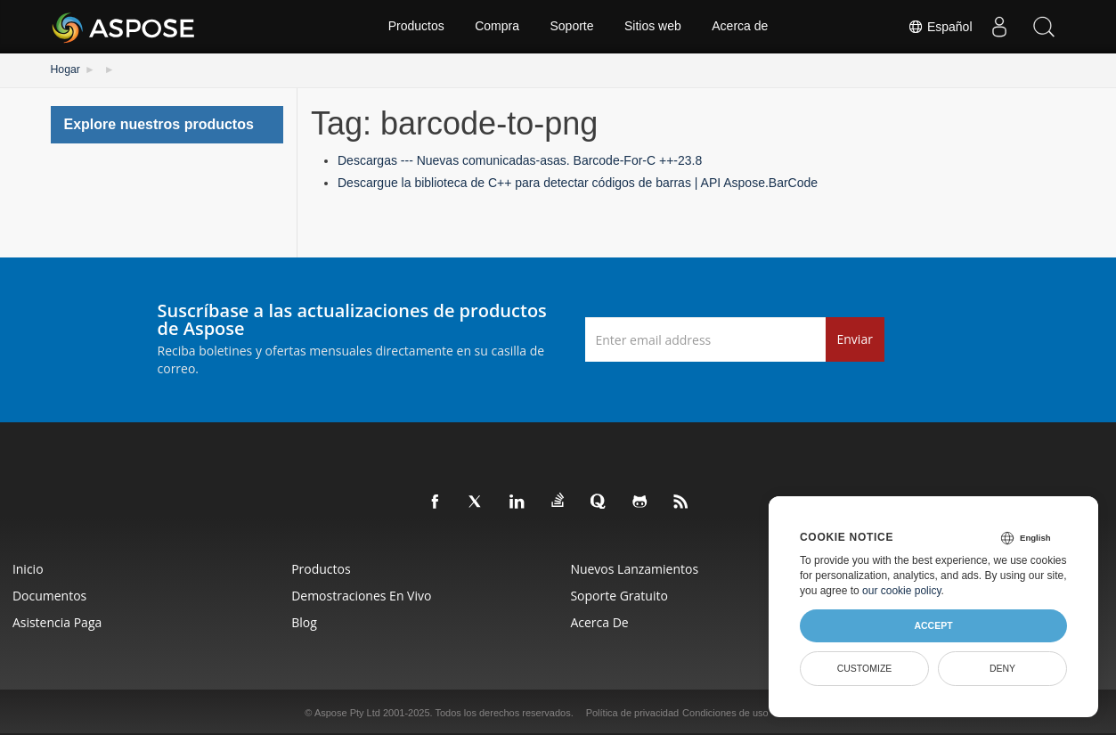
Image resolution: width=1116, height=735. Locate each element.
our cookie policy (901, 590)
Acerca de (741, 27)
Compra (497, 27)
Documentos (50, 594)
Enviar (855, 339)
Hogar (65, 69)
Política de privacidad (633, 711)
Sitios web (653, 27)
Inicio (29, 567)
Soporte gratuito (621, 594)
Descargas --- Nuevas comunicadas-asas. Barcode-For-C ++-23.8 (520, 160)
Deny (1002, 668)
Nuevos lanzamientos (636, 567)
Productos (415, 27)
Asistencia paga (57, 621)
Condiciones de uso (725, 711)
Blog (305, 621)
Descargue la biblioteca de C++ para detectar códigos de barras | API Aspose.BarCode (578, 183)
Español (940, 27)
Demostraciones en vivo (362, 594)
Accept (933, 625)
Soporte (571, 27)
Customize (864, 668)
